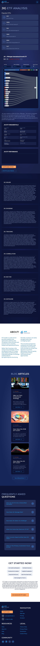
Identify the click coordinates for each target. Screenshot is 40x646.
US (4, 136)
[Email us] (3, 613)
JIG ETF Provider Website (9, 169)
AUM (5, 129)
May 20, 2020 (22, 130)
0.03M (5, 133)
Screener (22, 616)
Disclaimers (23, 629)
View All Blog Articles (20, 476)
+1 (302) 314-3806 (7, 617)
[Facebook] (3, 639)
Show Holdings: (16, 62)
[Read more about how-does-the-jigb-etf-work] (20, 420)
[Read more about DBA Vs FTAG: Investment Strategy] (20, 395)
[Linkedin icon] (6, 639)
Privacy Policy (23, 626)
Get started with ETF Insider (20, 593)
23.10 (21, 136)
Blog (3, 631)
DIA (7, 27)
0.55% (21, 127)
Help (3, 629)
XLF (7, 44)
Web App (22, 611)
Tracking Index (22, 141)
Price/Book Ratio (23, 132)
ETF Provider (22, 138)
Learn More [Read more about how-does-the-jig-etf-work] (18, 469)
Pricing (22, 614)
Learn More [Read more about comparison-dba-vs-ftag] (18, 405)
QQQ (7, 22)
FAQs (3, 624)
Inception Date (22, 129)
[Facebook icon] (3, 639)
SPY (7, 16)
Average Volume (7, 132)
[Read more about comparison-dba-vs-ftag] (20, 386)
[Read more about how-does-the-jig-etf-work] (20, 452)
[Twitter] (10, 639)
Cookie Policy (23, 631)
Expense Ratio (22, 126)
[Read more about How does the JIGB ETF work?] (20, 428)
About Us (4, 626)
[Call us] (3, 617)
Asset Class (6, 126)
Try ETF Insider (7, 609)
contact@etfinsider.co (8, 613)
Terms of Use (23, 624)
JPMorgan (22, 139)
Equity (5, 127)
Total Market (6, 142)
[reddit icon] (13, 639)
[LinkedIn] (6, 639)
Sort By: (5, 62)
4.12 (21, 133)
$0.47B (5, 130)
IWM (7, 33)
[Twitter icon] (9, 639)
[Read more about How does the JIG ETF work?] (20, 461)
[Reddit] (13, 639)
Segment (6, 141)
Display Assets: (26, 62)
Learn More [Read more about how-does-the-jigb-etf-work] (18, 437)
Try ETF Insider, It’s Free (9, 165)
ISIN (5, 138)
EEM (7, 39)
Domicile (6, 135)
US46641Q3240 (7, 139)
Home (21, 609)
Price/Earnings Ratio (24, 135)
